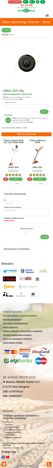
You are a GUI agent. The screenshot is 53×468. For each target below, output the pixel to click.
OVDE (20, 99)
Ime (5, 200)
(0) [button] (25, 2)
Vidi (15, 179)
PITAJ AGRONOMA (15, 2)
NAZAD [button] (6, 30)
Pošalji (44, 237)
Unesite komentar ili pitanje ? (13, 207)
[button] (37, 2)
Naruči (44, 112)
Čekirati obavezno (26, 229)
